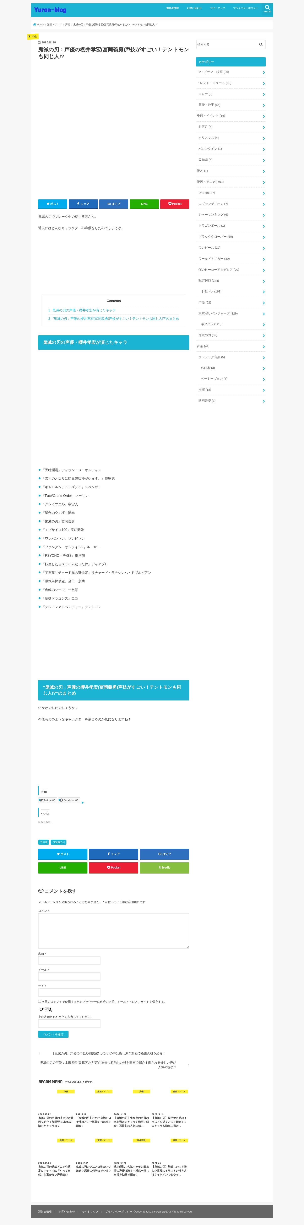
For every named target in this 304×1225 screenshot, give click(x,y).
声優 (45, 842)
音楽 (203, 346)
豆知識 (205, 159)
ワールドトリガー (214, 258)
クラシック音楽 (212, 357)
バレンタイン (210, 148)
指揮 (205, 389)
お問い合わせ (194, 8)
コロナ (205, 94)
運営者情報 (172, 8)
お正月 (205, 126)
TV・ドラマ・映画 (213, 72)
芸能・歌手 (210, 105)
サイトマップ (217, 8)
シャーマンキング (213, 214)
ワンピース (210, 247)
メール (43, 969)
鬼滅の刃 (60, 842)
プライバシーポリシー (245, 8)
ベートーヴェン (214, 378)
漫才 (202, 170)
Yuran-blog (50, 9)
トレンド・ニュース (214, 83)
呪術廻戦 (209, 280)
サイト (42, 985)
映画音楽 (207, 400)
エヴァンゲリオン (213, 203)
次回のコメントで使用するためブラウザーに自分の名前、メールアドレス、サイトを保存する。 (104, 1001)
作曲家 (208, 368)
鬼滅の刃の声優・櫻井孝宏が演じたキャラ (82, 310)
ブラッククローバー (216, 236)
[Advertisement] (113, 265)
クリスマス (209, 137)
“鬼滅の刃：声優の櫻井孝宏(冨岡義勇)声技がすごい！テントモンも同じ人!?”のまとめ (113, 318)
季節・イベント (211, 115)
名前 (42, 953)
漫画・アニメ (210, 181)
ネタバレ (211, 291)
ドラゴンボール (212, 225)
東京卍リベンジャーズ (218, 313)
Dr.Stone (207, 192)
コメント (44, 910)
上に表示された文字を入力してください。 (65, 1017)
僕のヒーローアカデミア (219, 269)
